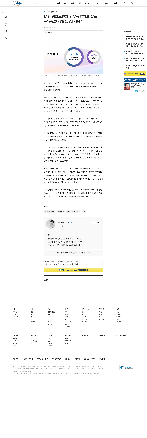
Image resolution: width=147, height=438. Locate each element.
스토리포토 (68, 384)
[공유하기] (5, 17)
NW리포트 (16, 381)
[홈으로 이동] (18, 3)
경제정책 (15, 355)
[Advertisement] (73, 140)
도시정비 (101, 360)
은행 (32, 355)
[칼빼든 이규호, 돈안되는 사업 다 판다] (135, 66)
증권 (72, 3)
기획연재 (50, 389)
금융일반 (33, 364)
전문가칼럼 (33, 381)
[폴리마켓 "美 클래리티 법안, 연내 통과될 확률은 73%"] (135, 59)
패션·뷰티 (118, 360)
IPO (49, 362)
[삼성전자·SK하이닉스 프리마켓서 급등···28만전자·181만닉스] (135, 52)
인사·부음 (102, 378)
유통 (106, 3)
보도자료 (85, 378)
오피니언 (115, 3)
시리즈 (30, 3)
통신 (83, 355)
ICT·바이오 (89, 3)
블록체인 (50, 364)
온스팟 (66, 381)
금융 (65, 3)
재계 (66, 355)
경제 (58, 3)
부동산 (99, 3)
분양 (100, 357)
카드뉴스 (50, 386)
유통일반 (118, 364)
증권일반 (50, 367)
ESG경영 (42, 3)
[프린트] (5, 31)
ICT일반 (54, 12)
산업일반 (67, 369)
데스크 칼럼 (34, 384)
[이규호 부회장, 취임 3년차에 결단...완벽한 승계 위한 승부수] (135, 45)
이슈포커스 (16, 386)
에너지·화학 (68, 364)
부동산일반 (102, 362)
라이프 (36, 3)
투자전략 (50, 360)
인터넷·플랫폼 (85, 360)
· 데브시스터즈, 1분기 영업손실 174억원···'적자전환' (63, 288)
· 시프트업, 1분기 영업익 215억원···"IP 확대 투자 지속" (64, 285)
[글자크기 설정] (5, 37)
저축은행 (33, 362)
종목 (49, 357)
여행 (117, 362)
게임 (83, 357)
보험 (32, 357)
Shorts (50, 381)
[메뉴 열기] (125, 3)
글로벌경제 (16, 357)
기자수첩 (33, 386)
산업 (79, 3)
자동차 (66, 360)
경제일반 (15, 360)
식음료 (118, 357)
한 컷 (66, 386)
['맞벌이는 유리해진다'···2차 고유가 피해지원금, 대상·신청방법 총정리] (135, 37)
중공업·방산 (68, 362)
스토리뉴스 (16, 384)
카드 (32, 360)
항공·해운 (67, 367)
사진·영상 (50, 3)
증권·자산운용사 (52, 355)
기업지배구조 (16, 389)
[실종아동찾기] (127, 106)
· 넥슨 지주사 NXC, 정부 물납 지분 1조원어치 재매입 (63, 281)
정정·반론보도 (121, 378)
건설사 (101, 355)
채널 (117, 355)
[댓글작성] (5, 24)
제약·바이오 (85, 362)
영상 (49, 384)
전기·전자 (67, 357)
